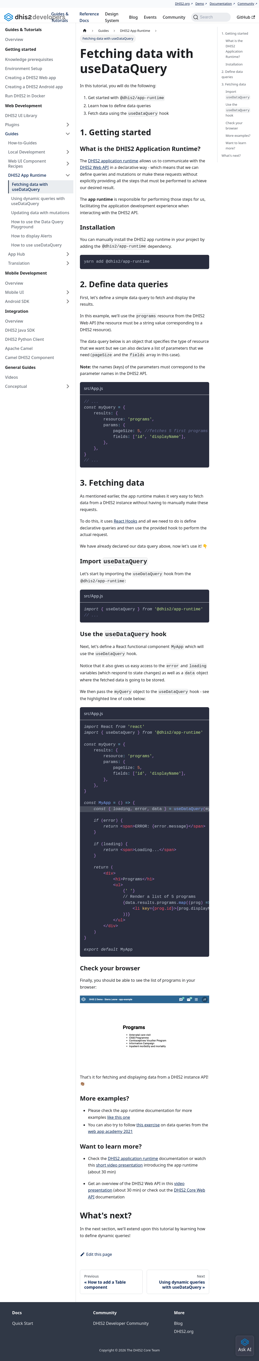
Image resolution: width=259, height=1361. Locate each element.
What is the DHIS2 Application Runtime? (234, 48)
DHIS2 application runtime (113, 161)
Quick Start (22, 1323)
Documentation (221, 4)
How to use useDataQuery (36, 245)
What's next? (231, 155)
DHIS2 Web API (94, 167)
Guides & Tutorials (60, 17)
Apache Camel (19, 348)
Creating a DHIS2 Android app (34, 87)
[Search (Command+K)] (210, 17)
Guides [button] (11, 134)
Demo (199, 4)
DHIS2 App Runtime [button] (27, 175)
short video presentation (119, 1165)
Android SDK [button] (17, 301)
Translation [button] (19, 263)
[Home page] (85, 31)
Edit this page (96, 1254)
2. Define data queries (232, 74)
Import (238, 94)
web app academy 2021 (110, 1131)
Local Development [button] (26, 152)
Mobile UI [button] (14, 292)
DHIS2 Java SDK (20, 330)
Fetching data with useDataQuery (30, 187)
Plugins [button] (12, 124)
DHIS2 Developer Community (121, 1323)
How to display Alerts (31, 236)
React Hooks (125, 521)
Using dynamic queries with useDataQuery (38, 201)
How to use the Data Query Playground (37, 224)
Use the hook (238, 110)
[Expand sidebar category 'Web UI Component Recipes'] (67, 163)
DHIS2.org (182, 4)
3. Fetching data (234, 84)
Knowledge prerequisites (29, 59)
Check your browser (234, 125)
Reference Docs (89, 17)
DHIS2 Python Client (24, 339)
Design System (112, 17)
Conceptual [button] (16, 386)
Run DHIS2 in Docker (25, 96)
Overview (14, 39)
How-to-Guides (22, 143)
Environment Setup (23, 68)
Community (246, 4)
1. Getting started (235, 33)
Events (150, 17)
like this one (118, 1117)
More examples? (238, 135)
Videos (11, 377)
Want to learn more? (236, 145)
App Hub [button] (16, 254)
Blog (133, 17)
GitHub (246, 17)
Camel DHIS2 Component (29, 357)
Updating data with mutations (40, 212)
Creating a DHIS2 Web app (30, 77)
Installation (234, 64)
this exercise (148, 1125)
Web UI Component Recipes (27, 163)
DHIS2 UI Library (21, 115)
